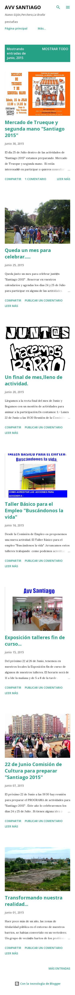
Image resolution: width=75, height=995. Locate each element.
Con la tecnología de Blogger (38, 984)
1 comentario (35, 179)
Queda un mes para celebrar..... (28, 253)
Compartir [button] (13, 179)
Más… (42, 28)
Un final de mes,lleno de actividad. (33, 380)
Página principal (16, 28)
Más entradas (59, 968)
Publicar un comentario (44, 300)
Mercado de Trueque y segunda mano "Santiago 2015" (35, 128)
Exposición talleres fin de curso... (35, 640)
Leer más (63, 179)
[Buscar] (58, 7)
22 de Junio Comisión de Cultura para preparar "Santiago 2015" (33, 770)
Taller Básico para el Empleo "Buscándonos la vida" (34, 510)
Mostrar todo (55, 49)
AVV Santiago (23, 7)
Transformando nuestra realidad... (33, 900)
